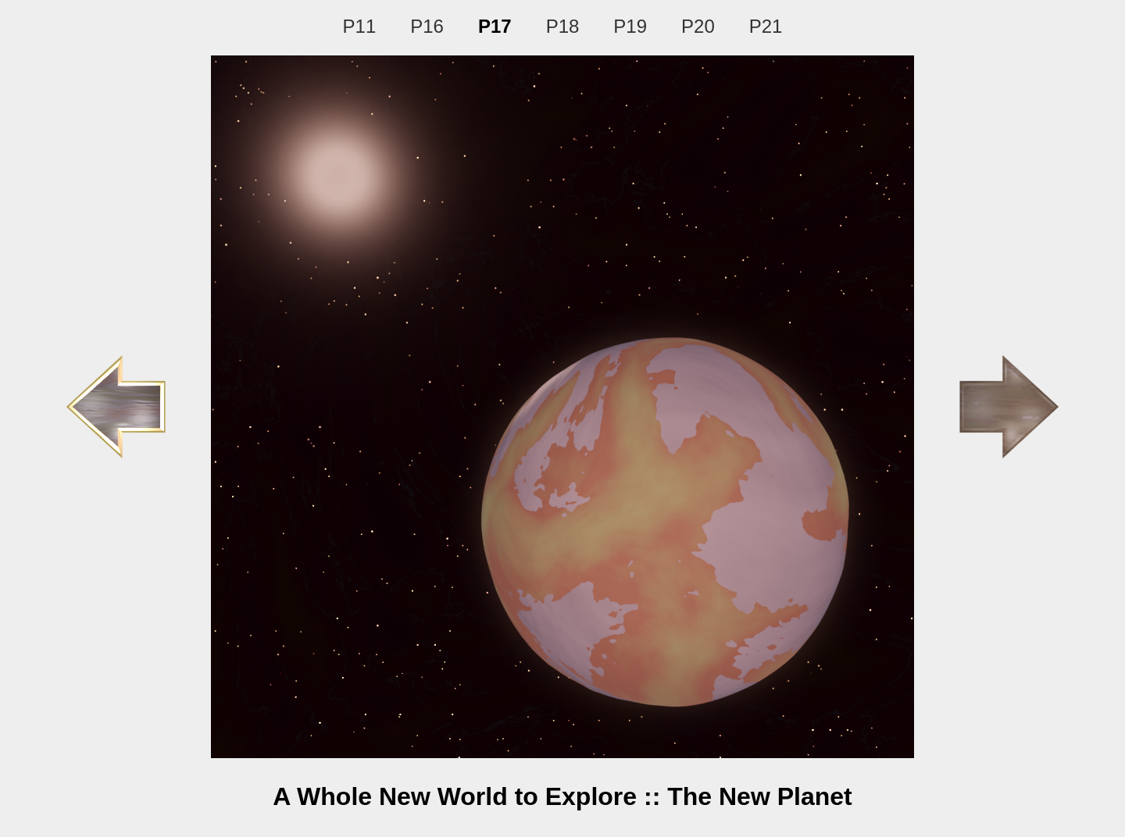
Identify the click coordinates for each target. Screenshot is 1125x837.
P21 (766, 26)
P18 (563, 26)
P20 (698, 26)
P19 (630, 26)
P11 (360, 26)
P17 (495, 26)
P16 (427, 26)
